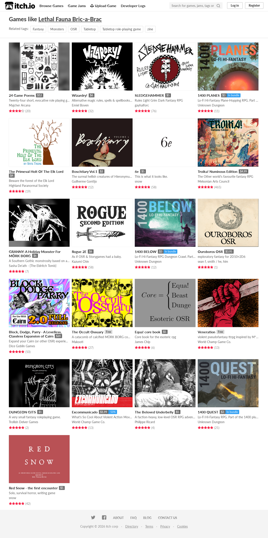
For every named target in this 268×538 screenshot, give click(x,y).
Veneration (206, 332)
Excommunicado (85, 412)
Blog (147, 518)
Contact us (167, 518)
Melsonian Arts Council (213, 181)
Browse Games (51, 6)
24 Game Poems (22, 95)
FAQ (133, 518)
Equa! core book (147, 332)
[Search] (218, 5)
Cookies (182, 526)
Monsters (57, 29)
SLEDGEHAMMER (149, 95)
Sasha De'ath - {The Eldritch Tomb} (32, 266)
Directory (131, 526)
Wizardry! (79, 95)
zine (150, 29)
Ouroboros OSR (210, 251)
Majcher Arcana (19, 105)
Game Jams (77, 6)
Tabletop (90, 29)
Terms (149, 526)
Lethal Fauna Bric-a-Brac (70, 19)
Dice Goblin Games (22, 346)
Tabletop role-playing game (121, 29)
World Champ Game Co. (214, 342)
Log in (235, 5)
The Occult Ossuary (87, 332)
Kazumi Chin (80, 261)
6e (137, 171)
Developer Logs (133, 6)
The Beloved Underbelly (154, 412)
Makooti (77, 342)
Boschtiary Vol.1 (84, 171)
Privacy (165, 526)
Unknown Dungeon (211, 105)
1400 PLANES (209, 95)
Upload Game (103, 6)
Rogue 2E (79, 251)
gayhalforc (142, 105)
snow (138, 181)
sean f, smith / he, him (213, 261)
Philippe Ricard (145, 422)
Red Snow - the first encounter (33, 488)
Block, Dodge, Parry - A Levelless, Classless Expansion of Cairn (35, 334)
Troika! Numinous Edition (217, 171)
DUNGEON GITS (22, 412)
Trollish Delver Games (23, 422)
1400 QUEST (208, 412)
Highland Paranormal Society (28, 185)
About (118, 518)
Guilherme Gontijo (84, 181)
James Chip (142, 342)
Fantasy (38, 29)
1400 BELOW (145, 251)
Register (254, 5)
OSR (73, 29)
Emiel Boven (80, 105)
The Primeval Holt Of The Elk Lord (36, 171)
